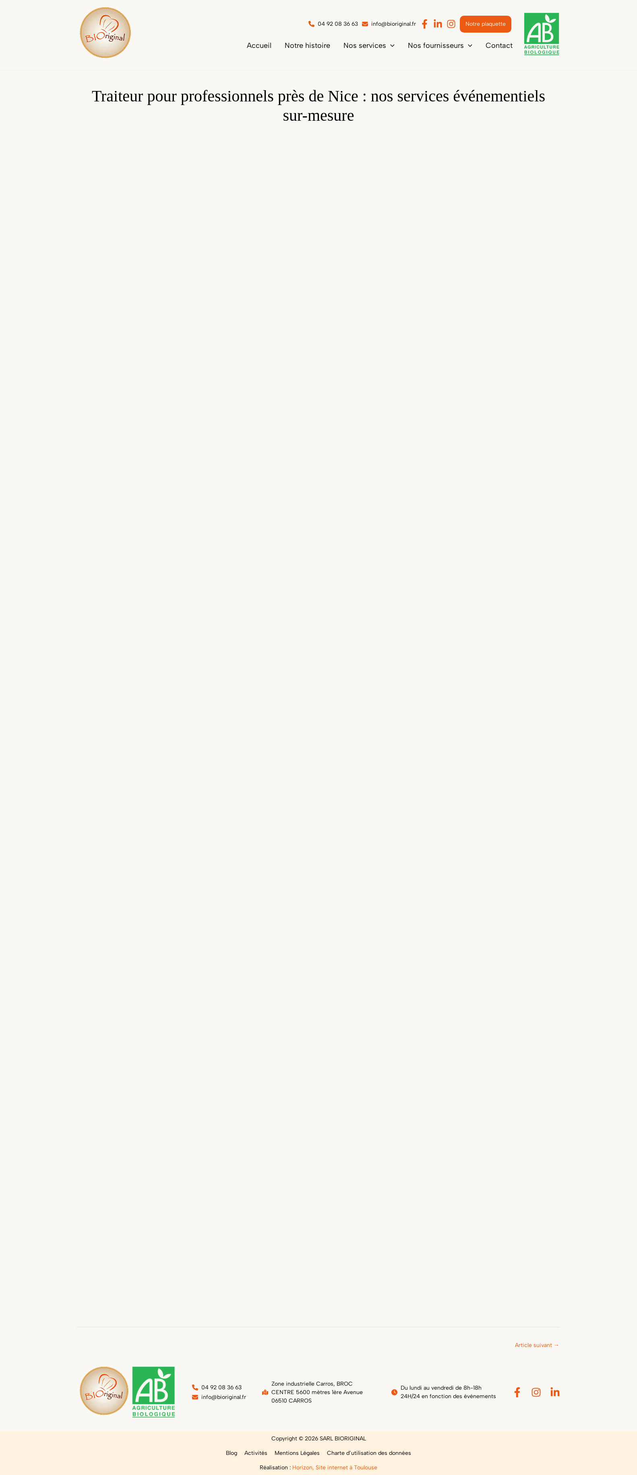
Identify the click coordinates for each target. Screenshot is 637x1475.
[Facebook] (517, 1392)
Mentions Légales (296, 1453)
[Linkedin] (555, 1392)
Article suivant (537, 1345)
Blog (234, 1453)
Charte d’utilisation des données (367, 1453)
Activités (256, 1453)
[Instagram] (536, 1392)
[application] (403, 45)
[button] (382, 45)
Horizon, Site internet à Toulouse (334, 1467)
